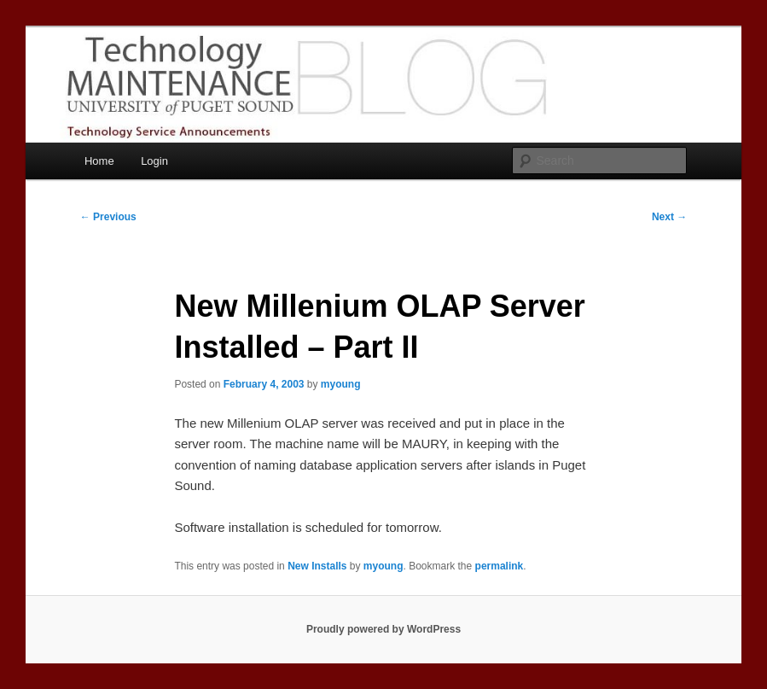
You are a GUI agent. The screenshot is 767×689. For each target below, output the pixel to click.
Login (154, 161)
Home (99, 161)
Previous (108, 217)
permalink (499, 566)
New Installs (317, 566)
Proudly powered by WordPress (383, 629)
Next (669, 217)
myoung (341, 384)
